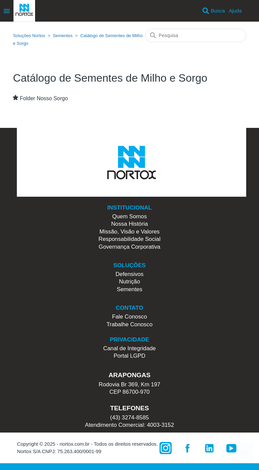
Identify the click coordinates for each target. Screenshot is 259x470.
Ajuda (235, 10)
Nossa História (129, 224)
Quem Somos (129, 216)
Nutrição (129, 281)
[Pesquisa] (195, 35)
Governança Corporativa (130, 247)
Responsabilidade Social (129, 239)
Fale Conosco (129, 316)
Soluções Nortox (29, 35)
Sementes (63, 35)
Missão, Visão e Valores (129, 231)
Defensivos (129, 274)
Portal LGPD (129, 356)
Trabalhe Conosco (130, 324)
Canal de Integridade (129, 348)
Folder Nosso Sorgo (44, 98)
